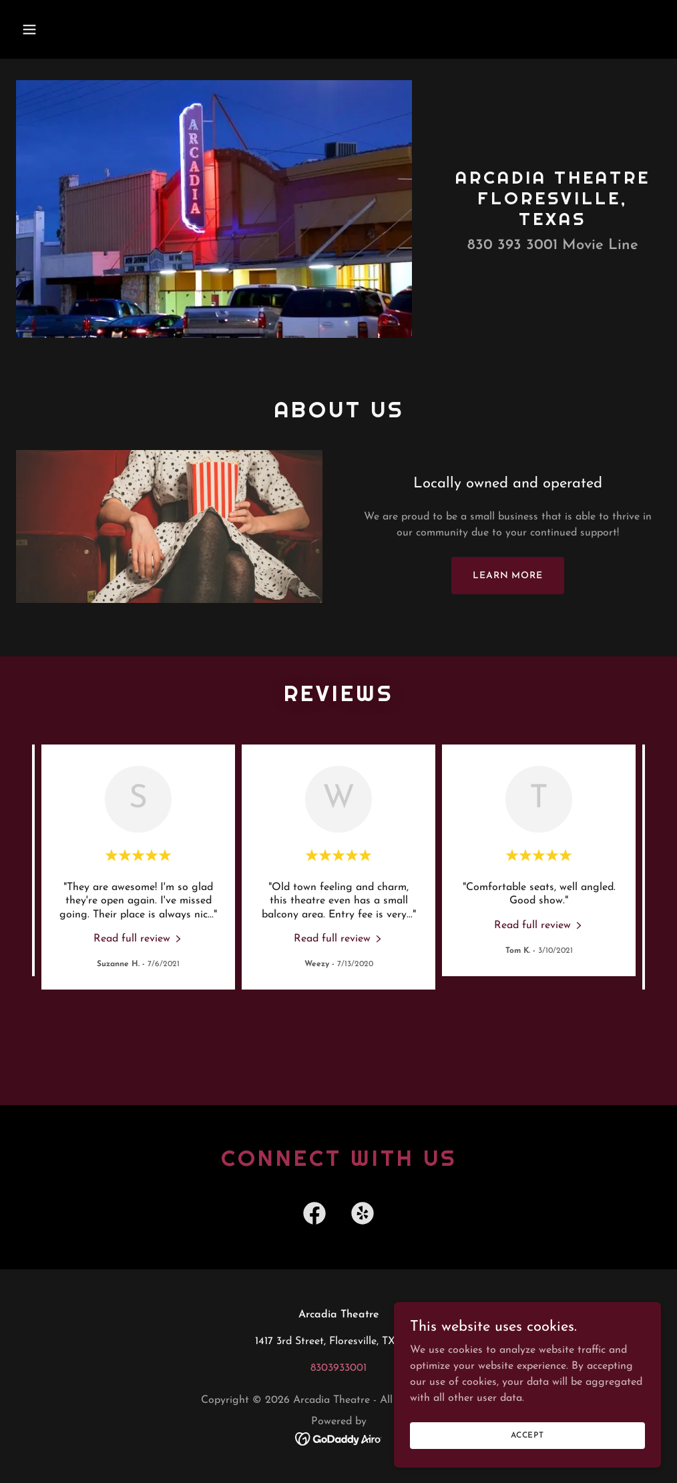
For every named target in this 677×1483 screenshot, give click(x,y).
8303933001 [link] (338, 1368)
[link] (138, 938)
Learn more (508, 576)
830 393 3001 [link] (512, 245)
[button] (90, 29)
